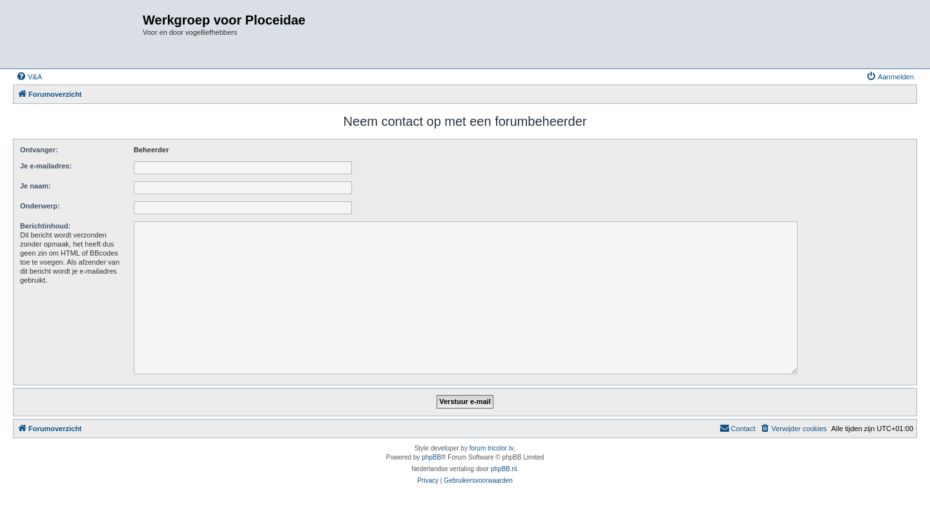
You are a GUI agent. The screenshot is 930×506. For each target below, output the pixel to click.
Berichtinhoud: (45, 226)
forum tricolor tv (492, 448)
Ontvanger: (39, 150)
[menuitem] (29, 77)
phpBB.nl (504, 468)
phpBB (431, 457)
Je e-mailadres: (46, 166)
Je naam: (35, 186)
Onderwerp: (40, 206)
